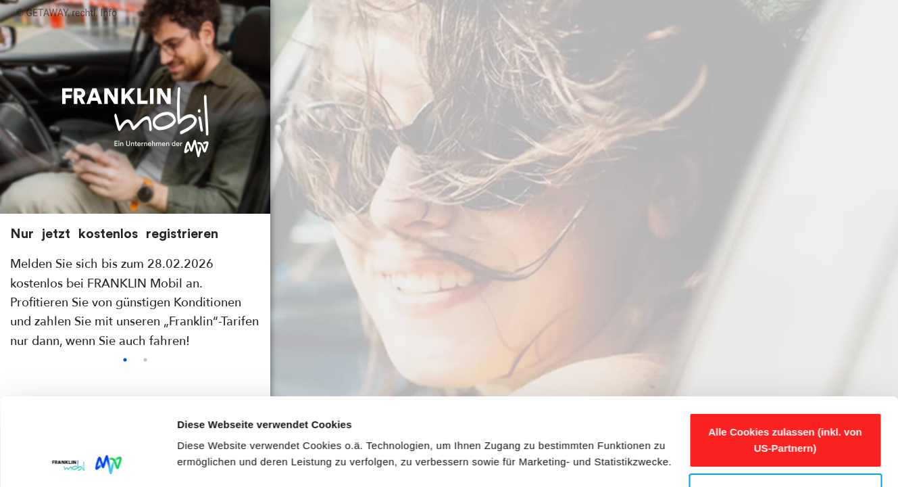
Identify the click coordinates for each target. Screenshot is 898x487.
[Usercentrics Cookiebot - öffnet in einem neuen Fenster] (87, 460)
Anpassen (785, 405)
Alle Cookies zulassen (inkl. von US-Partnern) (785, 353)
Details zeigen (211, 460)
